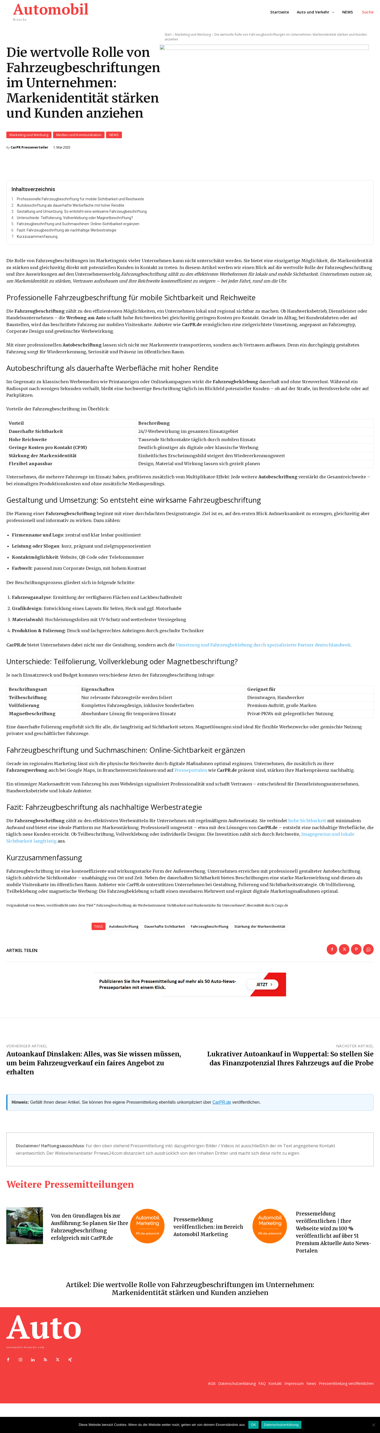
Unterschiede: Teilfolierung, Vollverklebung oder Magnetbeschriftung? (75, 221)
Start (168, 34)
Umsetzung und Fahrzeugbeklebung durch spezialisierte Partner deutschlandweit (263, 648)
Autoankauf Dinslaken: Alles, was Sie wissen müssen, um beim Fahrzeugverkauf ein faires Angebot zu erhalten (93, 1067)
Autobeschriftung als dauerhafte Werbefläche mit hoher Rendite (70, 209)
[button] (368, 12)
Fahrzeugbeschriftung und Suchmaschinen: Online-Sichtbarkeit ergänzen (78, 227)
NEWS (114, 136)
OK (253, 1425)
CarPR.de (221, 1105)
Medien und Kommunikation (78, 136)
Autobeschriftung (124, 930)
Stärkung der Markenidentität (259, 930)
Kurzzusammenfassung (37, 240)
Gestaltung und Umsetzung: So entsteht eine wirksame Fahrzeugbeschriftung (82, 215)
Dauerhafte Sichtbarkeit (164, 930)
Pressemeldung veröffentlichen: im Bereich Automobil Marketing (210, 1230)
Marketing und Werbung (28, 136)
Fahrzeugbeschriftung (210, 930)
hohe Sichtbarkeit (307, 824)
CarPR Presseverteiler (29, 149)
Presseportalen (190, 773)
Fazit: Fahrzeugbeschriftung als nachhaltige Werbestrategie (66, 234)
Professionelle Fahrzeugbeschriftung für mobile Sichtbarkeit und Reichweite (80, 202)
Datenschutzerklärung (281, 1425)
